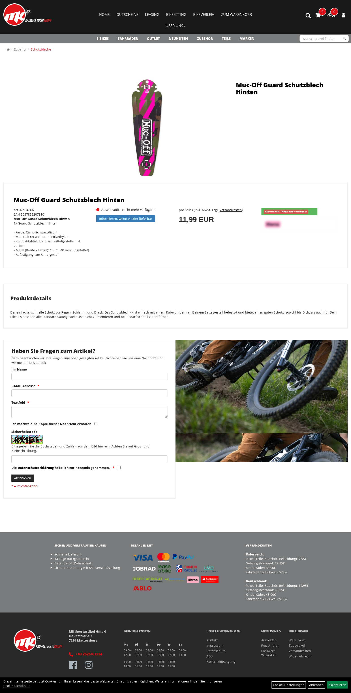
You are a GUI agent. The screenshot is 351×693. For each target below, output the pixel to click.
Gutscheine (127, 14)
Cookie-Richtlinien (16, 686)
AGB (209, 656)
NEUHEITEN (178, 38)
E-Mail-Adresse (23, 386)
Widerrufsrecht (300, 656)
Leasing (152, 14)
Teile (226, 38)
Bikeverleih (203, 14)
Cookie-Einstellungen (288, 685)
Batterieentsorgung (220, 661)
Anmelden (269, 640)
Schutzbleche (41, 49)
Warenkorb (297, 640)
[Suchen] (344, 38)
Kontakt (212, 640)
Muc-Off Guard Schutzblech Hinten (279, 88)
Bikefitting (176, 14)
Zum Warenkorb (236, 14)
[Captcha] (89, 459)
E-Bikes (102, 38)
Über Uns (175, 25)
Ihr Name (19, 369)
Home (104, 14)
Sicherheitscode (24, 432)
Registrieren (270, 645)
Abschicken (22, 478)
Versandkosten (231, 210)
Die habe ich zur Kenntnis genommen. (61, 468)
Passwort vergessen (268, 653)
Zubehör (205, 38)
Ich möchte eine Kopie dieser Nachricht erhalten (51, 424)
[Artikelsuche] (308, 16)
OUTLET (153, 38)
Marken (247, 38)
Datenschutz (215, 651)
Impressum (214, 645)
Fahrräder (128, 38)
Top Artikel (297, 645)
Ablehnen (316, 685)
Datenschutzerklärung (36, 468)
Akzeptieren (337, 685)
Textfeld (18, 402)
